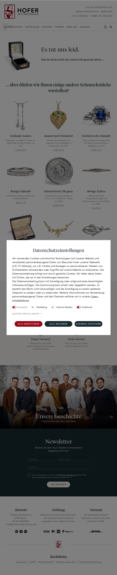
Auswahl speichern (88, 324)
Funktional (87, 307)
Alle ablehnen (58, 324)
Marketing (41, 307)
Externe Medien (64, 307)
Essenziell (22, 307)
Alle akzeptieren (28, 324)
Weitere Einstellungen (25, 314)
